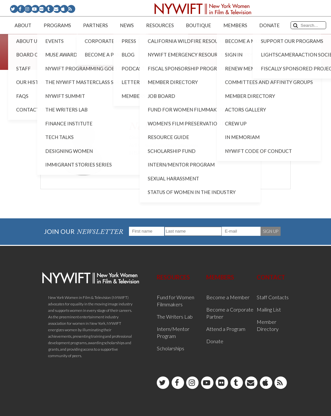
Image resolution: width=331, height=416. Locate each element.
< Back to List (56, 104)
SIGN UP (270, 231)
